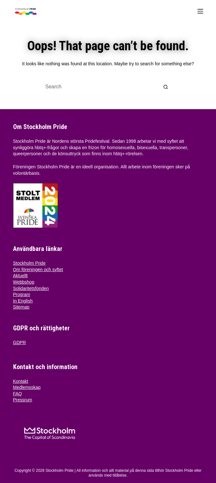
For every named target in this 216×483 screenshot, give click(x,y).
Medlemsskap (27, 387)
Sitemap (21, 307)
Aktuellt (20, 275)
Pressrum (22, 399)
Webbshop (24, 282)
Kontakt (20, 381)
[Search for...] (101, 86)
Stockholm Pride (29, 263)
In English (23, 300)
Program (21, 294)
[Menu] (200, 11)
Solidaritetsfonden (31, 288)
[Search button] (165, 86)
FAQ (17, 393)
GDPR (19, 342)
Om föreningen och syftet (38, 269)
